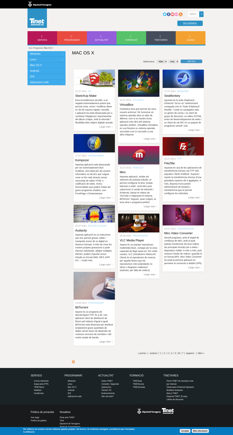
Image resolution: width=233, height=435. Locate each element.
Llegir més (105, 126)
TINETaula (137, 381)
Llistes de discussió (175, 399)
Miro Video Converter (178, 233)
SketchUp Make (86, 95)
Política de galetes (39, 420)
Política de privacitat (42, 412)
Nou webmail (190, 23)
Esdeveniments (108, 393)
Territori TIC (106, 390)
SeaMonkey (172, 95)
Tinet (62, 420)
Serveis (42, 40)
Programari (72, 40)
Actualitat (101, 40)
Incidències (39, 393)
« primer (142, 353)
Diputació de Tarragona (70, 424)
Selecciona (148, 61)
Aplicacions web (39, 82)
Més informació (200, 431)
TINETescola (138, 384)
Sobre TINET (107, 381)
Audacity (81, 230)
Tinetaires (160, 40)
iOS (32, 76)
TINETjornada (139, 387)
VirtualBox (126, 104)
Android (34, 70)
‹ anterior (153, 353)
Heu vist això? (107, 396)
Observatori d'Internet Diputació (180, 387)
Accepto (185, 431)
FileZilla (169, 163)
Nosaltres (65, 412)
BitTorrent (81, 307)
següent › (190, 353)
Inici (30, 48)
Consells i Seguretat (110, 384)
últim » (201, 353)
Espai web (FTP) (41, 384)
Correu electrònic (41, 381)
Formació (131, 40)
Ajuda (190, 40)
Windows (35, 53)
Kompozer (82, 160)
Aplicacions (106, 387)
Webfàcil (37, 390)
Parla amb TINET (67, 417)
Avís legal (35, 417)
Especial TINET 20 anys (177, 396)
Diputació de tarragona (40, 4)
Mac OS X (36, 65)
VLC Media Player (132, 240)
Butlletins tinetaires (175, 390)
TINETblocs (39, 387)
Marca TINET (172, 393)
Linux (33, 59)
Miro (123, 172)
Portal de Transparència (70, 427)
